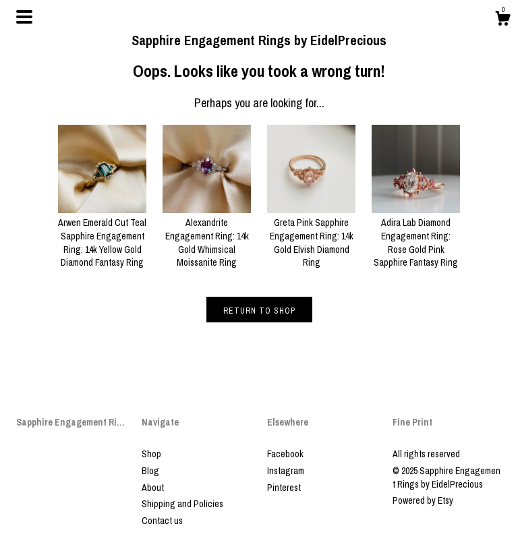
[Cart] (502, 20)
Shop (151, 454)
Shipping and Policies (182, 504)
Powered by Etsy (423, 500)
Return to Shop (259, 311)
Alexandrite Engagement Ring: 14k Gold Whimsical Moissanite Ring (207, 236)
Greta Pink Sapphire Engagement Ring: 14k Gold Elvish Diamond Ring (311, 236)
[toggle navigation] (24, 17)
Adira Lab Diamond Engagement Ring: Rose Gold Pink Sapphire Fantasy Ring (416, 236)
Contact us (162, 521)
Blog (150, 471)
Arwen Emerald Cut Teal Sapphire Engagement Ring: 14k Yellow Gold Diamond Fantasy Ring (102, 236)
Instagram (285, 471)
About (153, 488)
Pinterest (284, 488)
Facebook (285, 454)
